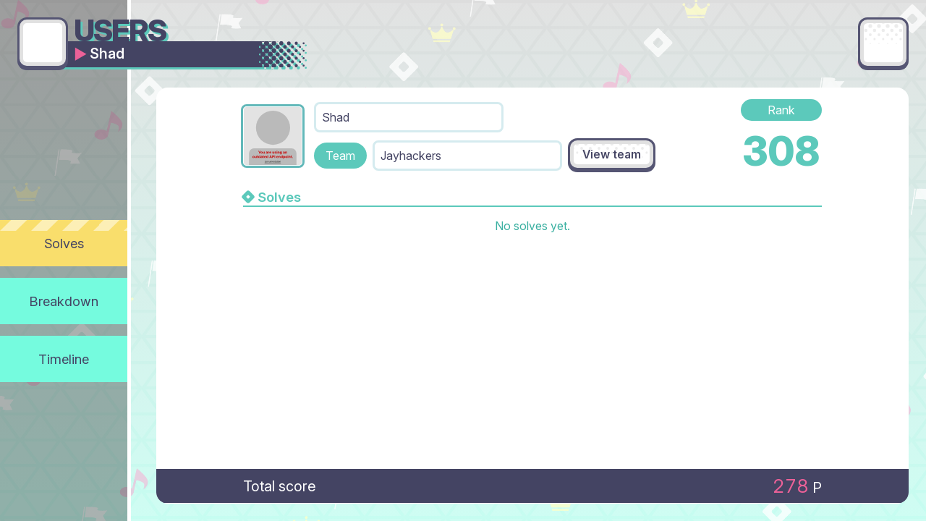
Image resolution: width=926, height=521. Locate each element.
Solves (64, 243)
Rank (781, 110)
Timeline (63, 359)
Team (340, 155)
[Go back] (43, 43)
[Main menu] (883, 43)
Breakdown (64, 301)
